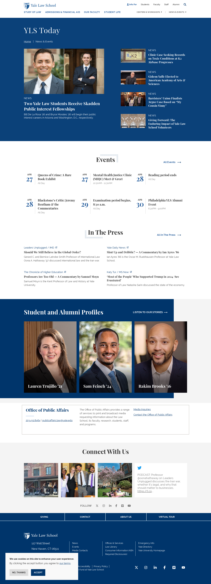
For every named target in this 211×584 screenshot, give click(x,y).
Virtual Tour (167, 517)
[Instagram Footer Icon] (146, 568)
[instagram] (104, 506)
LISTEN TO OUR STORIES (148, 312)
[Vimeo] (122, 506)
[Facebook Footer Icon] (164, 568)
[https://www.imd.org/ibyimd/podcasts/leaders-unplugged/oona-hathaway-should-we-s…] (64, 255)
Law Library (111, 547)
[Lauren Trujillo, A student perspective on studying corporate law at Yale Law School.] (50, 357)
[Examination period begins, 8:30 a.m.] (105, 206)
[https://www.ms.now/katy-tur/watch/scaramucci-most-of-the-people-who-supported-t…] (147, 279)
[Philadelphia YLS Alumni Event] (160, 206)
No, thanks (19, 572)
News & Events (176, 12)
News (75, 543)
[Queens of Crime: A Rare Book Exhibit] (50, 179)
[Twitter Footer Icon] (136, 568)
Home (27, 41)
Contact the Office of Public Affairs (153, 414)
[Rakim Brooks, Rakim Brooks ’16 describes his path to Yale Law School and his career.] (160, 357)
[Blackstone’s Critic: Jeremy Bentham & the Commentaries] (50, 206)
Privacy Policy (101, 566)
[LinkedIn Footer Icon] (155, 568)
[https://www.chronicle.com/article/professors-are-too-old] (64, 279)
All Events (169, 162)
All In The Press (166, 234)
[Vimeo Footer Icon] (174, 568)
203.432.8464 (33, 420)
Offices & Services (114, 543)
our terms (65, 563)
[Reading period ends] (160, 179)
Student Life (112, 12)
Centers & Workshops (148, 12)
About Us (125, 517)
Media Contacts (80, 550)
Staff (166, 4)
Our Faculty (92, 12)
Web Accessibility (81, 566)
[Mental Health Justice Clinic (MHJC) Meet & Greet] (105, 179)
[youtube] (129, 506)
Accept (38, 572)
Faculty (156, 4)
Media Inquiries (142, 409)
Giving (44, 517)
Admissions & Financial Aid (62, 12)
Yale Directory (145, 547)
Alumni (176, 4)
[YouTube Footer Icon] (183, 568)
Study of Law (32, 12)
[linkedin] (110, 506)
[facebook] (116, 506)
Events (75, 547)
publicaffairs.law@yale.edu (57, 420)
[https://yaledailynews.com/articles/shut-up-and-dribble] (147, 255)
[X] (97, 506)
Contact (85, 517)
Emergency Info (146, 543)
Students (145, 4)
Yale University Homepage (151, 550)
